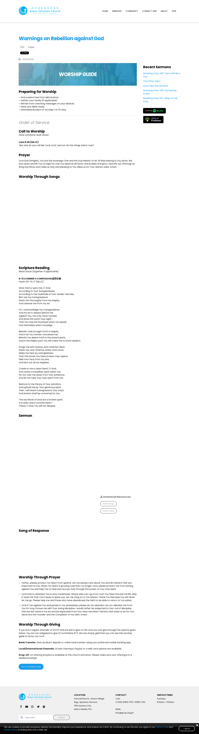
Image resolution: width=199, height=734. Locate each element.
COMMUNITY (132, 11)
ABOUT (164, 11)
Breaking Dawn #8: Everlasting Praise (159, 92)
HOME (105, 11)
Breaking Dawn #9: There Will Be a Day (161, 75)
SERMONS (116, 11)
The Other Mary (151, 81)
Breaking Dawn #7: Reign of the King (160, 100)
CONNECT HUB (149, 11)
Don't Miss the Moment (155, 85)
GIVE (174, 11)
